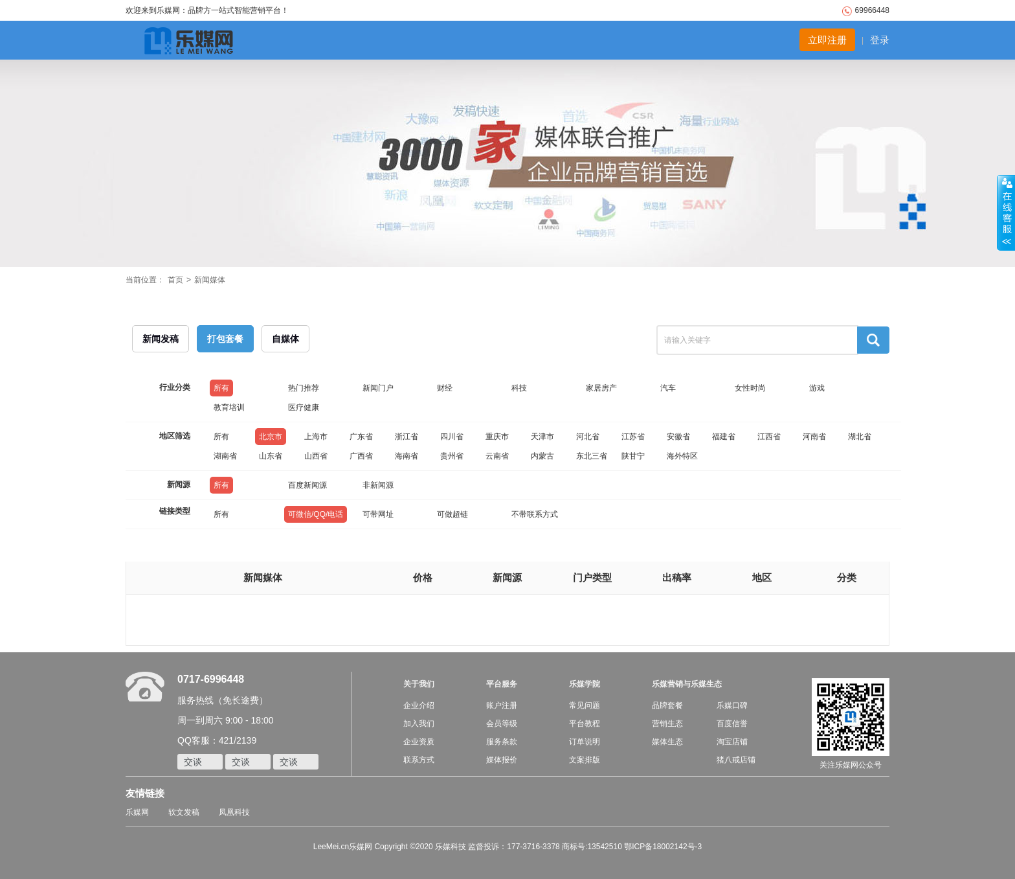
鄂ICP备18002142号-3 (663, 846)
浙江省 (406, 436)
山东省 (270, 456)
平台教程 (584, 723)
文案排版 (584, 759)
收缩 (1006, 213)
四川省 (451, 436)
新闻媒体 (209, 279)
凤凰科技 (234, 812)
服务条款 (501, 741)
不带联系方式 (534, 514)
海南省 (406, 456)
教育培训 (229, 407)
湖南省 (225, 456)
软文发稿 (183, 812)
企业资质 (418, 741)
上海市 (316, 436)
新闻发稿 (160, 339)
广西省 (361, 456)
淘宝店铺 (732, 741)
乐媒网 (137, 812)
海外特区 (682, 456)
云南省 (497, 456)
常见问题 (584, 705)
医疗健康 (303, 407)
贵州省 (451, 456)
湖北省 (859, 436)
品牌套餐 (667, 705)
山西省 (316, 456)
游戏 (817, 388)
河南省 (814, 436)
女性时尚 (750, 388)
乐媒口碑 (732, 705)
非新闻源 (378, 485)
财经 (444, 388)
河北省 (587, 436)
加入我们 (418, 723)
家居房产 (601, 388)
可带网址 (378, 514)
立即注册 (827, 39)
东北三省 (591, 456)
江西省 (769, 436)
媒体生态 (667, 741)
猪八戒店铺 (736, 759)
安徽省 (678, 436)
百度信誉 (732, 723)
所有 (221, 388)
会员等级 (501, 723)
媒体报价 (501, 759)
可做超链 (452, 514)
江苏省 (633, 436)
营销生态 (667, 723)
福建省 (723, 436)
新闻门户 (378, 388)
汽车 (668, 388)
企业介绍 (418, 705)
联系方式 (418, 759)
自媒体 (285, 339)
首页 (175, 279)
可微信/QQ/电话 (315, 514)
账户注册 (501, 705)
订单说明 (584, 741)
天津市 (542, 436)
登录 (879, 39)
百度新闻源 (307, 485)
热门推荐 (303, 388)
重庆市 (497, 436)
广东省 (361, 436)
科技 (519, 388)
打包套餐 (225, 339)
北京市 (270, 436)
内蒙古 (542, 456)
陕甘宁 (633, 456)
